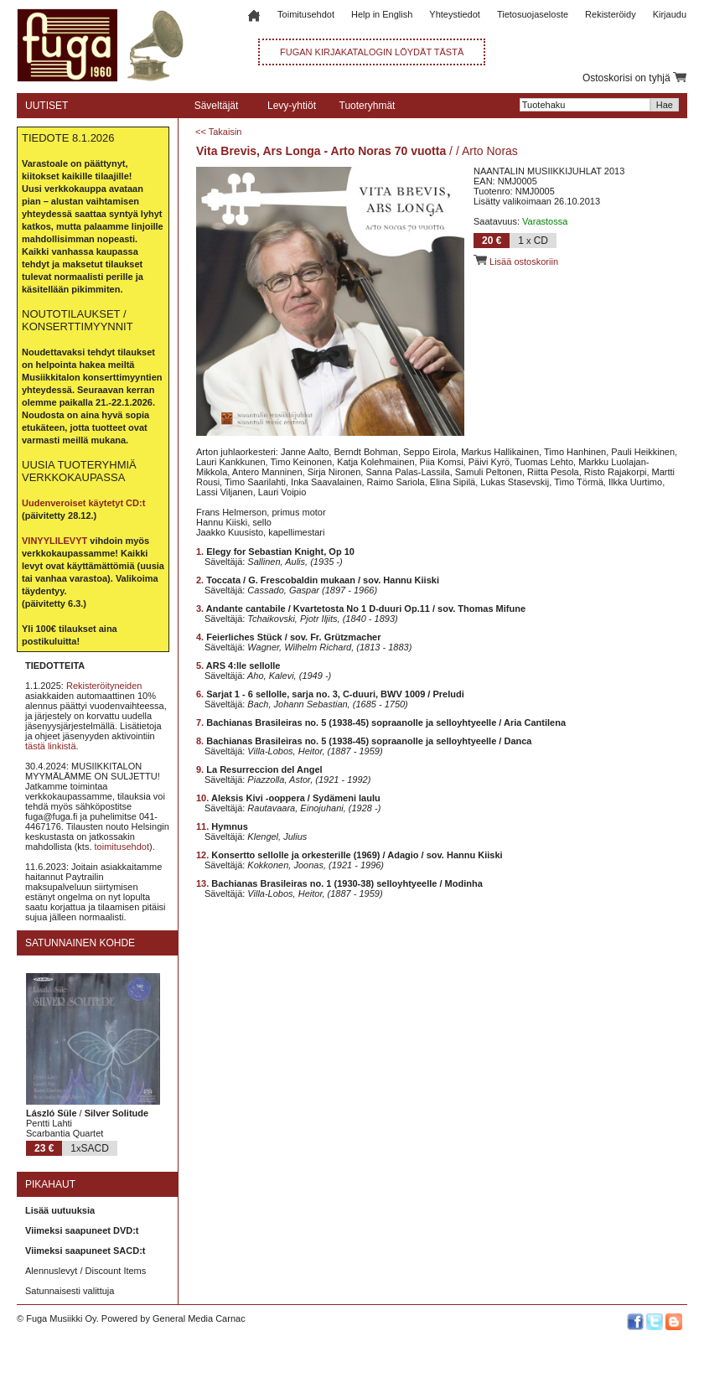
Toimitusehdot (305, 14)
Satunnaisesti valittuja (69, 1291)
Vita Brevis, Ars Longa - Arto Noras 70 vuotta (321, 151)
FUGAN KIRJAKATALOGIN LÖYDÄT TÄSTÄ (371, 52)
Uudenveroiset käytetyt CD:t (83, 503)
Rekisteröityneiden (104, 686)
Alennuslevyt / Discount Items (85, 1271)
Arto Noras (490, 151)
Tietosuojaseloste (532, 14)
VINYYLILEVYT (54, 541)
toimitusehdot (122, 847)
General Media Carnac (199, 1318)
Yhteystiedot (454, 14)
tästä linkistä (50, 746)
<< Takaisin (218, 132)
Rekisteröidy (610, 14)
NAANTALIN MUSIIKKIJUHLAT (538, 171)
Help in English (381, 14)
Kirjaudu (669, 14)
